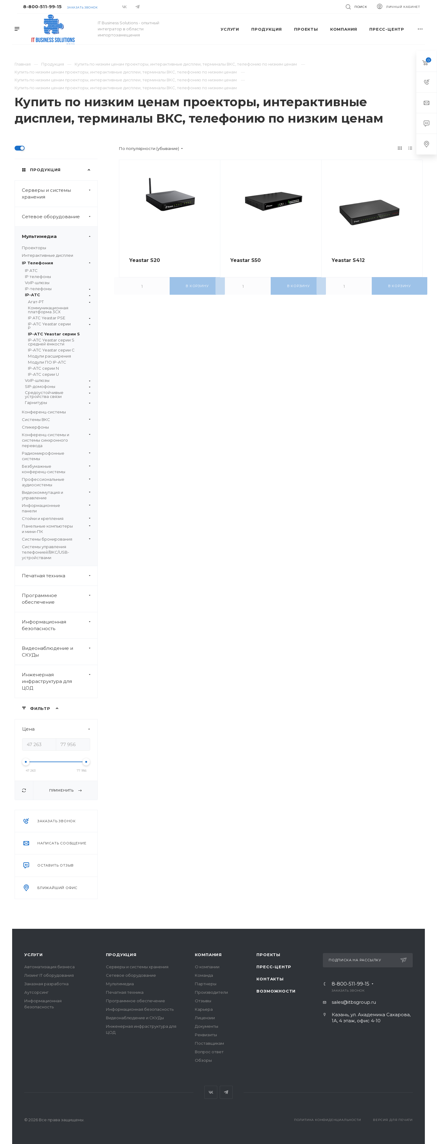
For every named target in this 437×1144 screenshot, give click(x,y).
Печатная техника (59, 576)
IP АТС (31, 270)
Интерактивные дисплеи (47, 255)
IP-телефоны (57, 289)
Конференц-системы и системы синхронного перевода (56, 440)
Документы (206, 1026)
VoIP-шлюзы (37, 282)
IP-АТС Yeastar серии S (54, 333)
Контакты (269, 978)
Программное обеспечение (59, 599)
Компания (208, 954)
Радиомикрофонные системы (56, 455)
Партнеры (205, 983)
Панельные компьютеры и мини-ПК (56, 528)
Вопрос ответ (209, 1051)
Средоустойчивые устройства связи (57, 395)
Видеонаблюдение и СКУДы (59, 652)
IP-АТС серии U (43, 374)
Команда (204, 975)
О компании (207, 966)
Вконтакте (210, 1092)
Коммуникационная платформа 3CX (48, 309)
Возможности (276, 991)
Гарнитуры (57, 403)
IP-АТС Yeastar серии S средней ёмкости (51, 342)
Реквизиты (206, 1034)
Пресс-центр (273, 966)
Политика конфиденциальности (327, 1120)
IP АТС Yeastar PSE (59, 318)
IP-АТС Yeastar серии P (59, 326)
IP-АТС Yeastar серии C (51, 350)
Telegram (226, 1092)
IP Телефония (56, 263)
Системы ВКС (56, 419)
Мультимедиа (59, 236)
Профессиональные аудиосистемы (56, 482)
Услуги (33, 954)
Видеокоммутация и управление (56, 495)
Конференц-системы (44, 411)
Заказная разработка (46, 983)
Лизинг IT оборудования (49, 975)
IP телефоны (38, 276)
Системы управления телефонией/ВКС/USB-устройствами (45, 552)
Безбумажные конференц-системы (56, 468)
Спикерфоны (35, 427)
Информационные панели (56, 508)
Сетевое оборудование (59, 216)
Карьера (204, 1009)
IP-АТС (57, 295)
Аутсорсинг (36, 992)
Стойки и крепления (56, 518)
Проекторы (34, 247)
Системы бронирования (56, 539)
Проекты (268, 954)
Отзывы (203, 1000)
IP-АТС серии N (43, 368)
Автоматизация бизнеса (49, 966)
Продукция (121, 954)
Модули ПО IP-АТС (47, 362)
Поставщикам (209, 1043)
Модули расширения (49, 356)
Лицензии (205, 1017)
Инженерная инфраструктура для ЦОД (59, 681)
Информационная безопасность (59, 625)
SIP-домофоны (57, 387)
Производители (211, 992)
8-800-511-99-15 (42, 6)
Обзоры (203, 1060)
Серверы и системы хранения (59, 194)
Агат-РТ (59, 302)
